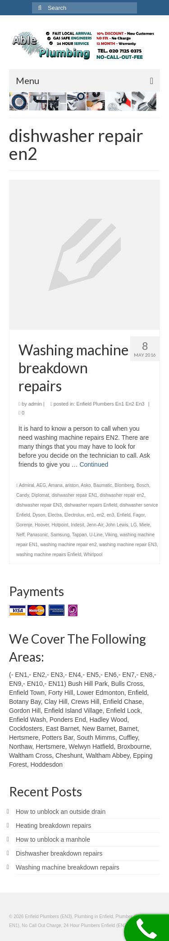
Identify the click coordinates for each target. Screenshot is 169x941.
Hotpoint (59, 524)
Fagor (139, 514)
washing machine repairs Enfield (48, 554)
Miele (144, 524)
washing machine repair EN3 (128, 544)
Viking (111, 534)
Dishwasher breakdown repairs (59, 853)
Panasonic (37, 534)
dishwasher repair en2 (122, 495)
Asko (86, 485)
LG (134, 524)
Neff (20, 534)
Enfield (124, 514)
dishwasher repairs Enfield (90, 505)
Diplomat (40, 495)
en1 (90, 514)
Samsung (59, 534)
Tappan (79, 534)
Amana (55, 485)
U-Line (95, 534)
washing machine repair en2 (68, 544)
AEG (41, 485)
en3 (110, 514)
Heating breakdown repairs (53, 825)
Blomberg (124, 485)
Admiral (26, 485)
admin (35, 403)
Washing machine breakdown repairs (67, 867)
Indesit (77, 524)
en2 (100, 514)
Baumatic (102, 485)
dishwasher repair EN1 (74, 495)
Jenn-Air (95, 524)
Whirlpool (93, 554)
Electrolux (74, 514)
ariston (71, 485)
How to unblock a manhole (53, 839)
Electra (55, 514)
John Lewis (116, 524)
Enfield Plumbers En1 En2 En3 (111, 403)
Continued (93, 464)
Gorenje (24, 524)
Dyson (38, 514)
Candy (22, 495)
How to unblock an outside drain (60, 811)
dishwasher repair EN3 (39, 505)
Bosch (143, 485)
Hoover (42, 524)
